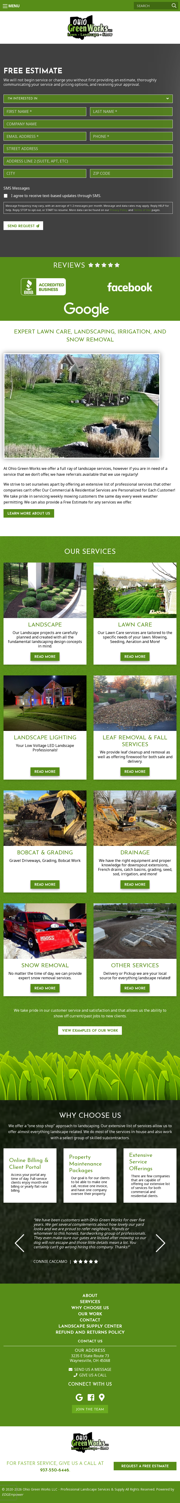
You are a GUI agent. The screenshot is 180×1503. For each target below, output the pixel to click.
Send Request (23, 226)
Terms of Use (142, 210)
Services (90, 1302)
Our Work (90, 1314)
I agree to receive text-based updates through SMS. (56, 195)
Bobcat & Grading (45, 853)
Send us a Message (90, 1369)
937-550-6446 (54, 1470)
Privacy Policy (119, 210)
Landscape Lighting (45, 738)
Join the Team (90, 1409)
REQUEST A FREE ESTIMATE (145, 1466)
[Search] (156, 5)
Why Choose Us (90, 1308)
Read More (45, 657)
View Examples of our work (90, 1031)
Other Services (135, 966)
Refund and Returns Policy (90, 1332)
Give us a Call (90, 1375)
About (90, 1296)
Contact (90, 1320)
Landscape (45, 625)
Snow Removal (45, 966)
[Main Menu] (5, 6)
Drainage (135, 853)
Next (160, 1243)
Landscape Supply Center (90, 1326)
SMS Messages (17, 188)
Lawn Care (135, 625)
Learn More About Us (29, 514)
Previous (19, 1243)
